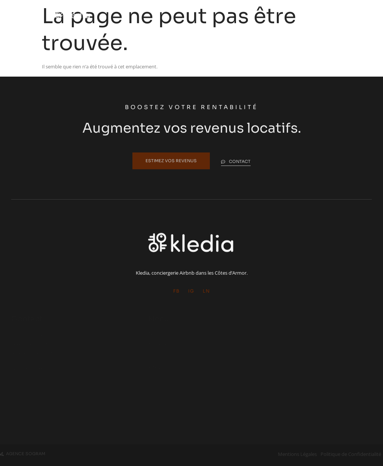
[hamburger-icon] (322, 15)
